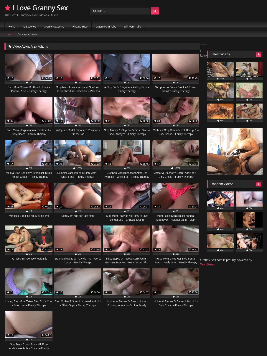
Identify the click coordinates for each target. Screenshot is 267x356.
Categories (29, 26)
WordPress (207, 264)
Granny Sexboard (54, 26)
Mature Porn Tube (105, 26)
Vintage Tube (80, 26)
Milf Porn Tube (132, 26)
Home (12, 26)
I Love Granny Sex (36, 7)
